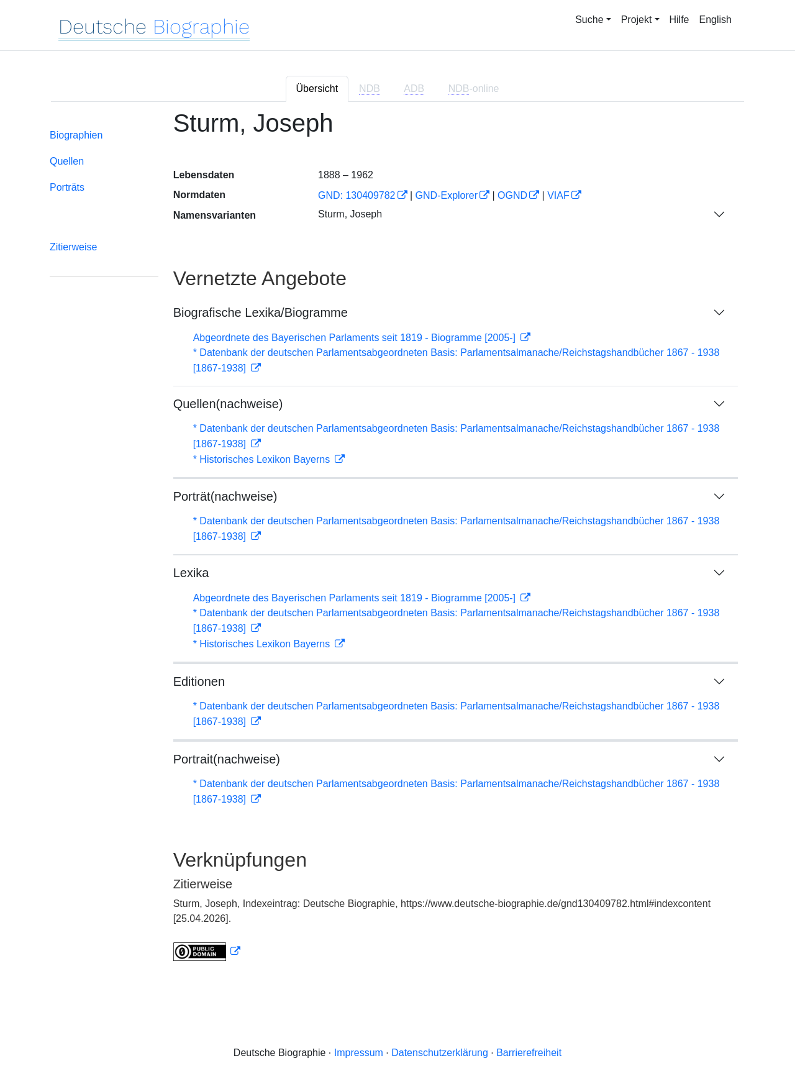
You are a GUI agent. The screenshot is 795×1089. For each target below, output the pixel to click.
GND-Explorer (447, 195)
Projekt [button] (636, 19)
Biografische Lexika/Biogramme (260, 312)
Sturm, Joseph (350, 214)
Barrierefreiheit (528, 1052)
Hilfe (679, 19)
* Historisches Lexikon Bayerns (263, 459)
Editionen (199, 681)
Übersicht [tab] (317, 88)
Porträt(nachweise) (225, 496)
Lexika (191, 573)
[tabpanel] (397, 543)
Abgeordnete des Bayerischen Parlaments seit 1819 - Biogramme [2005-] (356, 337)
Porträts (67, 187)
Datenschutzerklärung (439, 1052)
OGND (512, 195)
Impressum (358, 1052)
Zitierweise (73, 247)
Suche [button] (589, 19)
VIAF (558, 195)
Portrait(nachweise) (226, 759)
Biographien (76, 135)
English (715, 19)
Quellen (67, 161)
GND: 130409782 (357, 195)
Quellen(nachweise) (228, 404)
